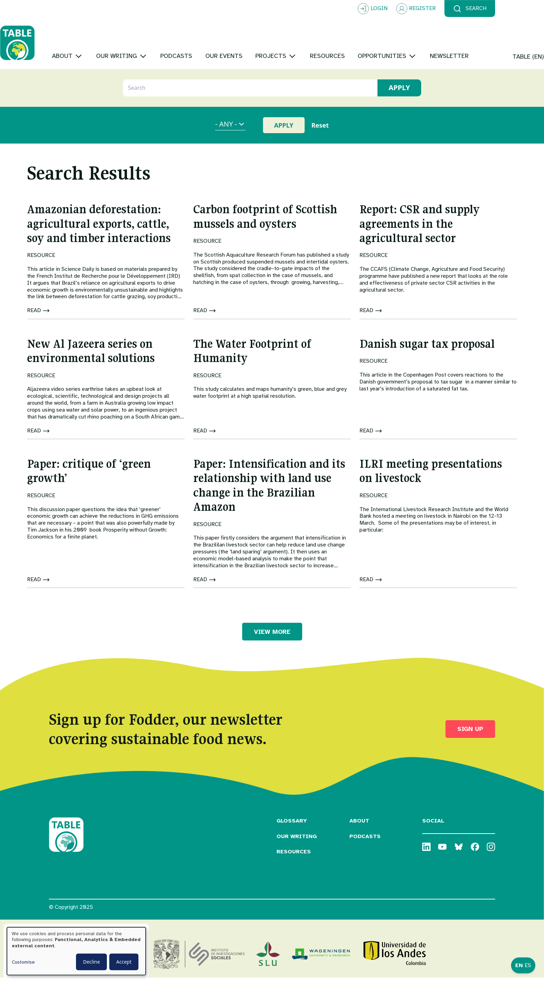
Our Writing (297, 840)
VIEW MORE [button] (272, 636)
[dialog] (76, 951)
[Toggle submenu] (127, 34)
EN (519, 965)
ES (528, 965)
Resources (294, 856)
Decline (91, 961)
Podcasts (365, 840)
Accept (123, 961)
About (359, 824)
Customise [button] (23, 962)
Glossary (292, 824)
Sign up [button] (470, 733)
